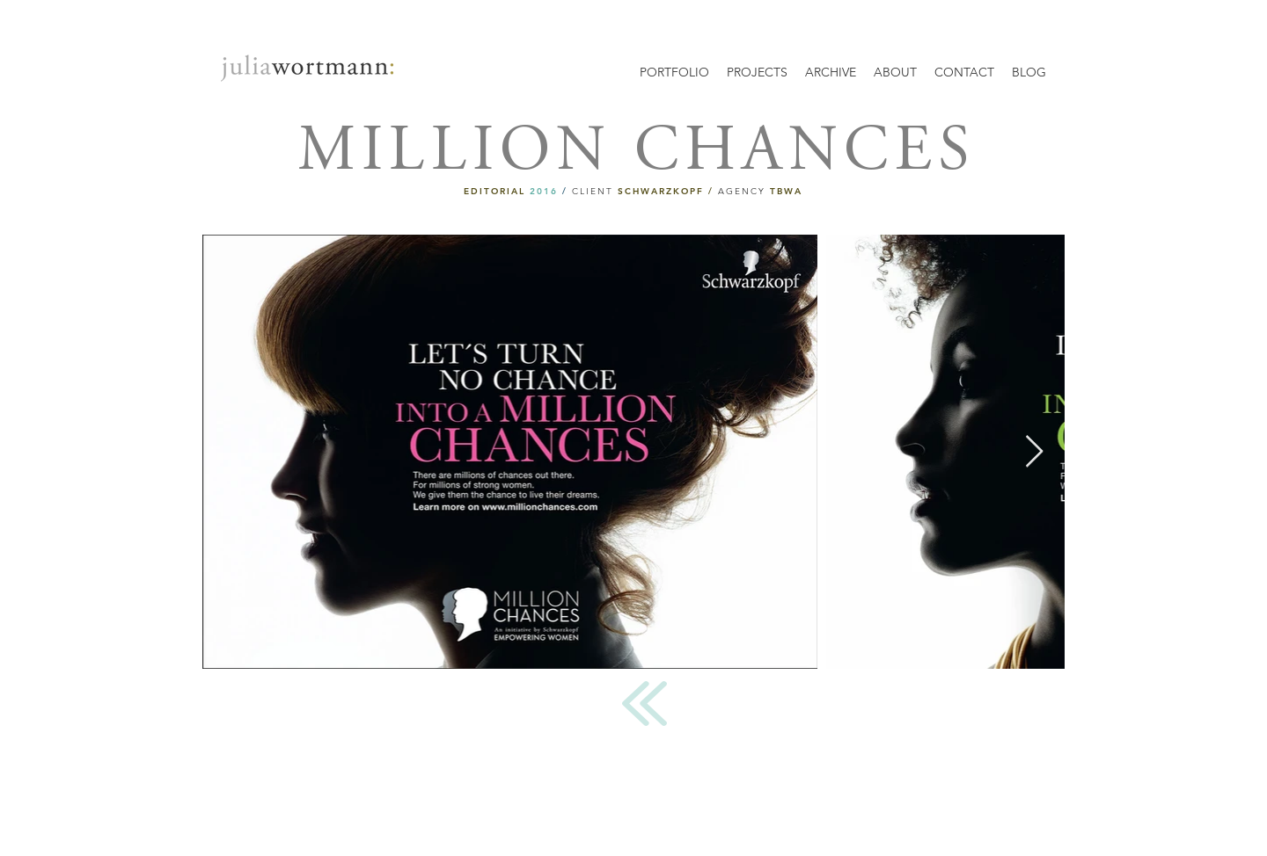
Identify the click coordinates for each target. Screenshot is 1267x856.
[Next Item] (1034, 452)
